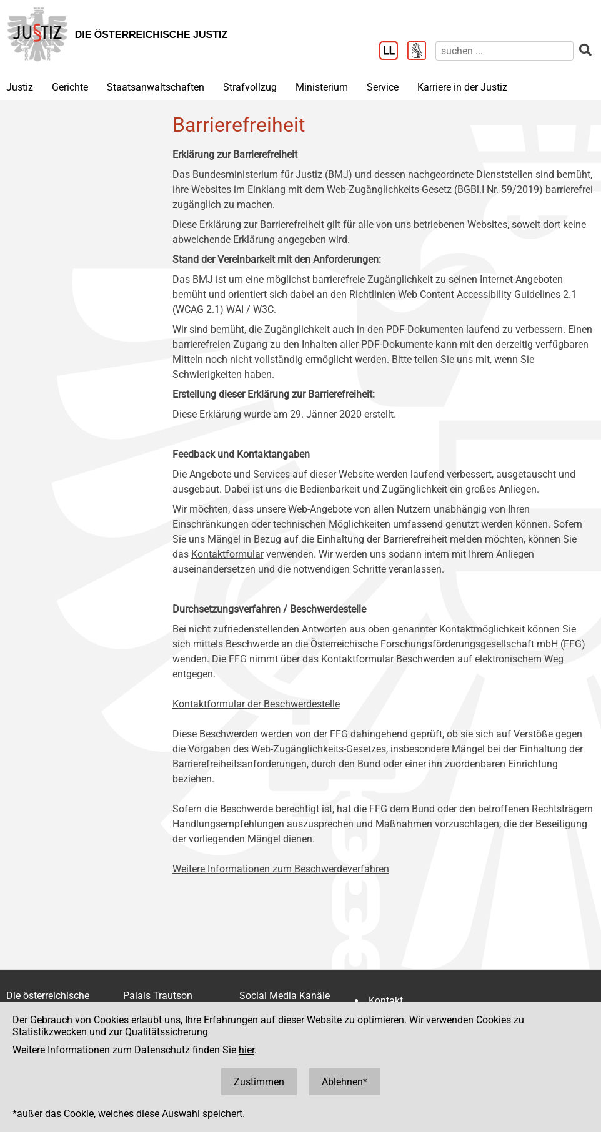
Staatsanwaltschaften (155, 87)
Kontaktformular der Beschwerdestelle (256, 704)
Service (383, 87)
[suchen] (504, 51)
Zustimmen (259, 1082)
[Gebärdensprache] (421, 51)
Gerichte (70, 87)
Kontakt (386, 1000)
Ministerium (322, 87)
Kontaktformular (227, 554)
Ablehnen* (344, 1082)
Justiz (19, 87)
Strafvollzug (250, 87)
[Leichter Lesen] (393, 51)
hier (246, 1050)
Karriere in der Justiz (462, 87)
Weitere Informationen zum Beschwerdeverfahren (280, 869)
